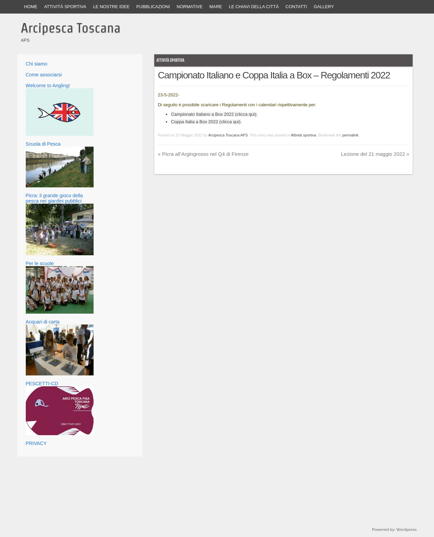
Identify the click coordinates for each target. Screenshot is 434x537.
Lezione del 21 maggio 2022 (375, 154)
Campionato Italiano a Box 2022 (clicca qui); (214, 114)
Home (30, 6)
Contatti (296, 6)
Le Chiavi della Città (254, 6)
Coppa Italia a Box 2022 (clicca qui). (206, 121)
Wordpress (406, 529)
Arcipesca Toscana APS (228, 135)
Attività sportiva (65, 6)
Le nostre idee (111, 6)
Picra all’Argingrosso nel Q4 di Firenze (203, 154)
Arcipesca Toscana (71, 27)
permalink (350, 135)
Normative (189, 6)
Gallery (324, 6)
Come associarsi (44, 74)
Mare (215, 6)
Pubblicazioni (153, 6)
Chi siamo (36, 64)
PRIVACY (36, 443)
